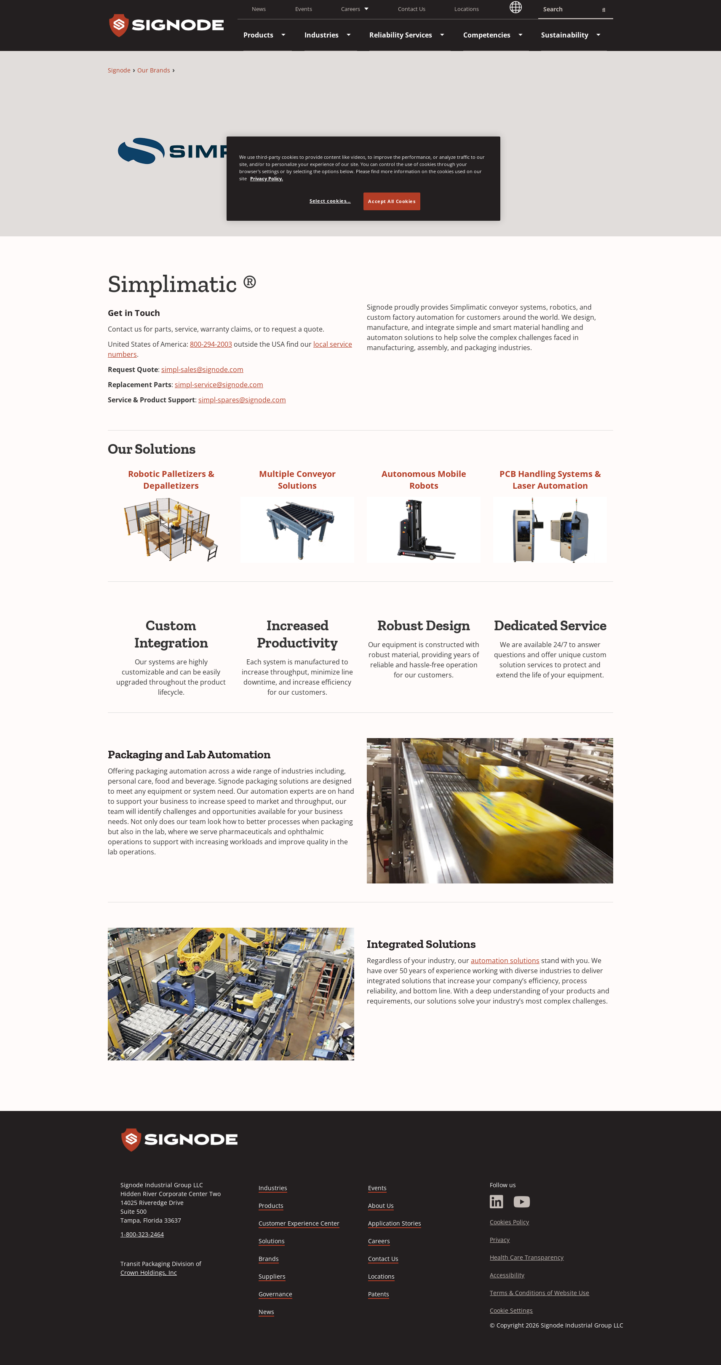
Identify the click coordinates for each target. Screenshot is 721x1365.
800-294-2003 (211, 344)
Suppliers (272, 1276)
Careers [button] (350, 9)
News (259, 9)
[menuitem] (258, 35)
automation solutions (505, 960)
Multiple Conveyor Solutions (297, 479)
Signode (119, 70)
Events (303, 9)
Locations (466, 9)
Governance (275, 1294)
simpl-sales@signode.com (202, 369)
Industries (273, 1188)
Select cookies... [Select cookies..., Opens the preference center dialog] (330, 201)
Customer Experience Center (299, 1223)
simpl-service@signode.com (219, 384)
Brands (269, 1259)
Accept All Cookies (391, 201)
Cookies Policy (509, 1222)
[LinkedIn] (496, 1202)
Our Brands (153, 70)
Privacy (500, 1240)
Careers (379, 1241)
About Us (381, 1206)
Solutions (272, 1241)
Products (271, 1206)
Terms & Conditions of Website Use (539, 1293)
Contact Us (411, 9)
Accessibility (507, 1275)
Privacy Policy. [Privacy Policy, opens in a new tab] (266, 178)
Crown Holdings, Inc (148, 1273)
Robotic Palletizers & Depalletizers (171, 479)
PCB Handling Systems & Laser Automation (550, 479)
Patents (378, 1294)
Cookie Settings (511, 1310)
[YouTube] (522, 1202)
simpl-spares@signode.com (242, 399)
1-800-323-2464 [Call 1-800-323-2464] (142, 1234)
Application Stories (394, 1223)
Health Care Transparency (526, 1257)
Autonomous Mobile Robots (424, 479)
